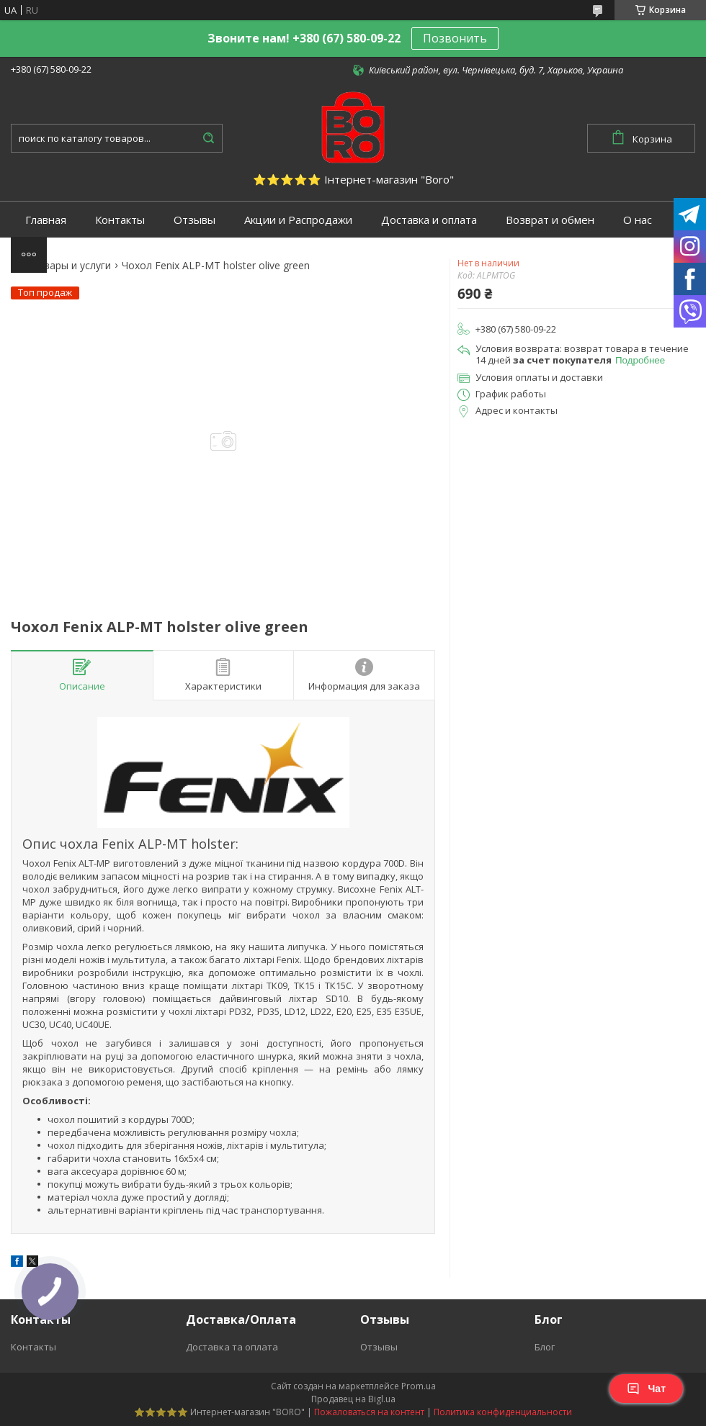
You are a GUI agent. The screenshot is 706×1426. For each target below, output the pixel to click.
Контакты (120, 220)
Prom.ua (418, 1386)
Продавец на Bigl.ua (353, 1399)
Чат (646, 1388)
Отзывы (194, 220)
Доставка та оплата (232, 1346)
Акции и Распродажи (298, 220)
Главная (45, 220)
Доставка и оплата (429, 220)
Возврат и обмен (550, 220)
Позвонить (455, 38)
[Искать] (208, 138)
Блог (545, 1346)
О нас (637, 220)
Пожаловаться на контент (369, 1412)
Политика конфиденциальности (503, 1412)
